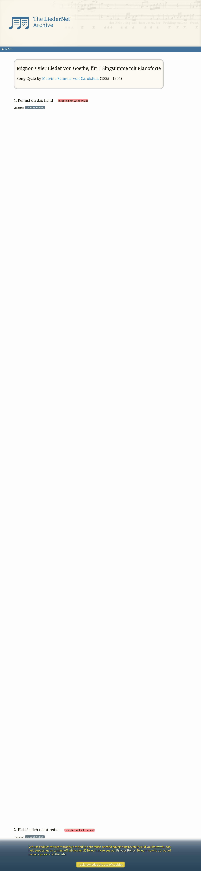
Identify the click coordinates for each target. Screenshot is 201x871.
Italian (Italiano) (115, 237)
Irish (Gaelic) (113, 705)
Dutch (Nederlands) (118, 166)
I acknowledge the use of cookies (100, 864)
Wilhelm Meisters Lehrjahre (117, 126)
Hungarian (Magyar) (119, 227)
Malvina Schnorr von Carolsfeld (70, 78)
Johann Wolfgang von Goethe (120, 121)
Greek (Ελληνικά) (116, 217)
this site (60, 854)
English (111, 176)
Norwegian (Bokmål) (119, 257)
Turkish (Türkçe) (116, 764)
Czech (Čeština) (115, 649)
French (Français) (116, 207)
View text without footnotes (111, 268)
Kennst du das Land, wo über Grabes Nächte (136, 304)
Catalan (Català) (116, 146)
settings (111, 132)
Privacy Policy (126, 850)
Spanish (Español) (117, 754)
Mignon (177, 299)
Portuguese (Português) (120, 744)
